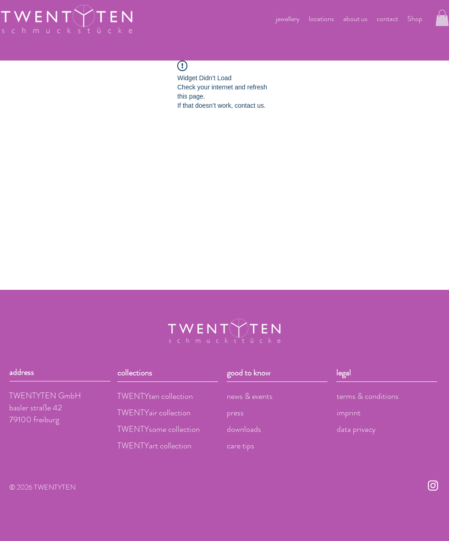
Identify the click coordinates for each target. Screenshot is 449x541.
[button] (442, 18)
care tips (240, 446)
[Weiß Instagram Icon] (433, 485)
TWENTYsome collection (158, 429)
